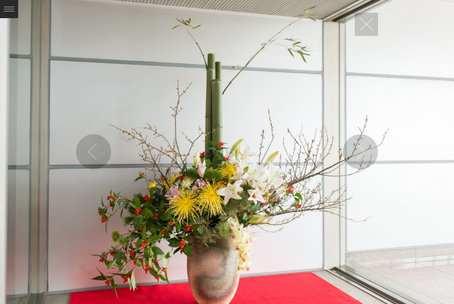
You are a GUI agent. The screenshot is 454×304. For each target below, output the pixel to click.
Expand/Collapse (9, 9)
